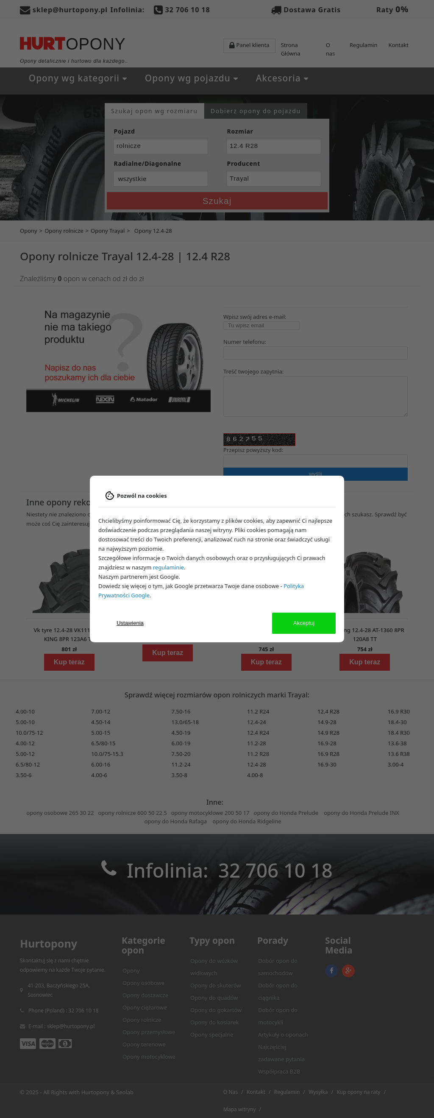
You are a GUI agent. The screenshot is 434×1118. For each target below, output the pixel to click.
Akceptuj (303, 623)
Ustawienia (130, 623)
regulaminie (168, 567)
